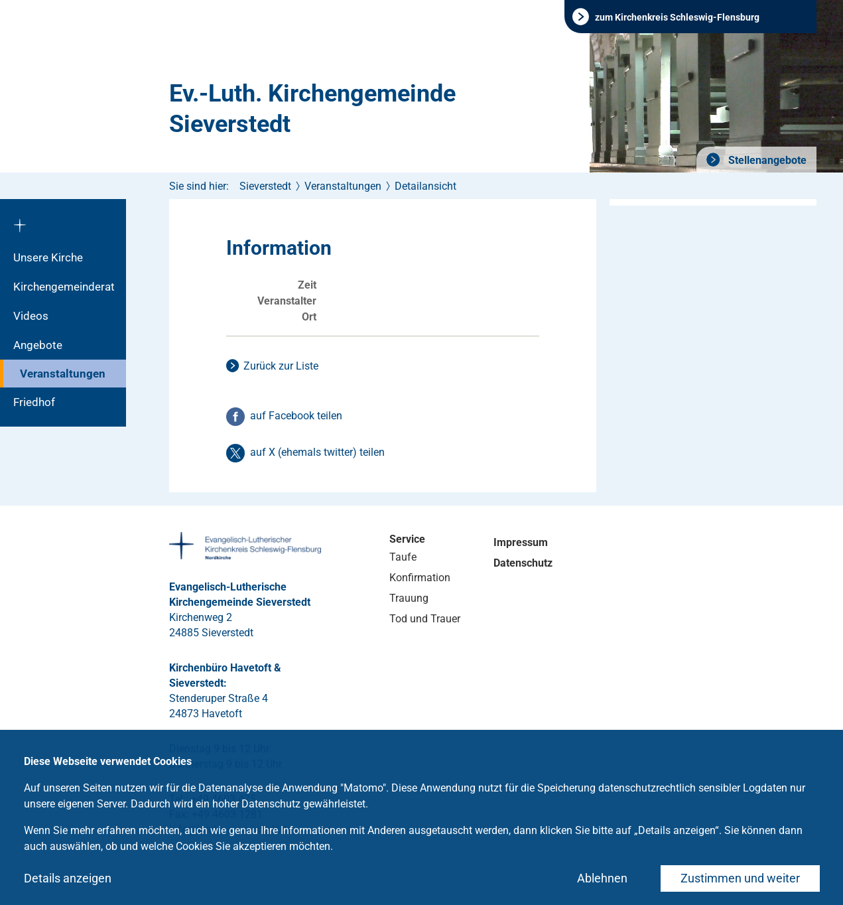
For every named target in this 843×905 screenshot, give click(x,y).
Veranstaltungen (62, 373)
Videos (30, 315)
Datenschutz (522, 563)
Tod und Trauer (424, 618)
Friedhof (34, 402)
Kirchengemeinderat (64, 286)
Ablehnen (602, 878)
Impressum (520, 542)
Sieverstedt (265, 186)
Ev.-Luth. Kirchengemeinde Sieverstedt (312, 109)
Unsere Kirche (48, 257)
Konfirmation (419, 577)
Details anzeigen (67, 878)
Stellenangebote (766, 160)
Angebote (37, 345)
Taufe (403, 557)
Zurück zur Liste (280, 366)
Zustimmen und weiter (740, 878)
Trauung (408, 598)
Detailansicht (425, 186)
